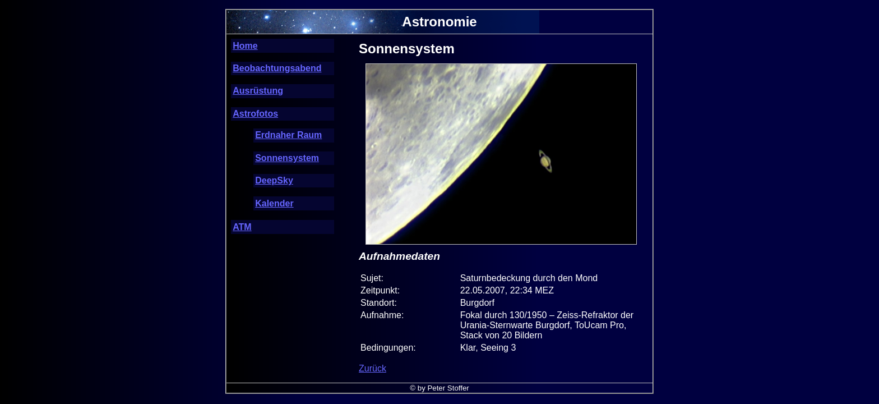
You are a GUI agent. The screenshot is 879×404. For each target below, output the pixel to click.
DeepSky (274, 180)
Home (245, 45)
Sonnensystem (287, 158)
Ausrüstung (258, 90)
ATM (242, 227)
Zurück (372, 368)
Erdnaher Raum (288, 135)
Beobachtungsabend (277, 68)
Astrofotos (255, 113)
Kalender (274, 203)
